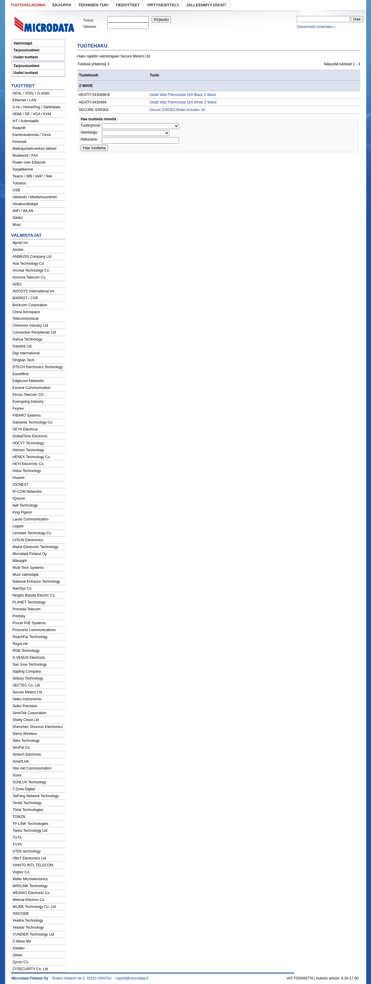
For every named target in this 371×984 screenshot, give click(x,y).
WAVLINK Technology (30, 886)
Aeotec (18, 250)
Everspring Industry (28, 401)
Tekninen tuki (93, 5)
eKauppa (62, 5)
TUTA (17, 837)
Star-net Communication (32, 768)
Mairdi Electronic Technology (36, 547)
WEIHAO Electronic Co (31, 893)
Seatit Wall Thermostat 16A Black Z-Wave (183, 95)
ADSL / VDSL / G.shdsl (31, 93)
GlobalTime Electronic (30, 436)
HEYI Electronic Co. (29, 464)
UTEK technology (27, 851)
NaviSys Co (22, 588)
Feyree (18, 408)
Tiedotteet (128, 5)
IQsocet (19, 498)
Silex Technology (26, 741)
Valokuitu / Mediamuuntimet (35, 197)
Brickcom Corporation (30, 305)
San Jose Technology (30, 664)
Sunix (17, 775)
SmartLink (21, 761)
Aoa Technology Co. (29, 263)
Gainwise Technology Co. (33, 422)
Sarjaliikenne (23, 169)
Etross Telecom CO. (29, 395)
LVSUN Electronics (28, 540)
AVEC (17, 284)
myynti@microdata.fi (132, 978)
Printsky (19, 616)
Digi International (26, 353)
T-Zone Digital (24, 789)
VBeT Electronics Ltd (29, 858)
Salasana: (90, 26)
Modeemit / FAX (25, 155)
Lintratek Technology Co (32, 533)
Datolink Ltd (22, 346)
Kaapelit (19, 128)
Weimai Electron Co (29, 900)
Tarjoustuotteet (26, 50)
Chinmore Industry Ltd (30, 325)
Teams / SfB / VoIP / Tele (32, 176)
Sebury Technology (28, 678)
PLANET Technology (29, 602)
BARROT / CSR (25, 298)
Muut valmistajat (26, 574)
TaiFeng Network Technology (36, 796)
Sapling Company (27, 671)
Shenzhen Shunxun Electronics (38, 727)
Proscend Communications (34, 630)
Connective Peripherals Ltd (34, 332)
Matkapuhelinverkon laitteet (35, 149)
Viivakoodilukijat (25, 204)
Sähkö (18, 218)
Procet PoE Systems (29, 623)
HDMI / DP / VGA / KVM (32, 114)
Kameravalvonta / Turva (32, 135)
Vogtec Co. (21, 872)
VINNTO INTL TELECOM (33, 865)
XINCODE (21, 914)
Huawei (19, 478)
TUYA (17, 844)
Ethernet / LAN (24, 100)
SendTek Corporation (30, 713)
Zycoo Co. (21, 962)
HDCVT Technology (28, 443)
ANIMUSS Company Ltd (32, 256)
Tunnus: (88, 20)
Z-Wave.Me (22, 941)
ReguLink (20, 644)
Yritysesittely (163, 5)
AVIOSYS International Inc (34, 291)
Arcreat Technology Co (31, 270)
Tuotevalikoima (28, 5)
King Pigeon (22, 512)
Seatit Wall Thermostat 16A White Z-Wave (183, 102)
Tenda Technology (27, 803)
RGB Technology (26, 651)
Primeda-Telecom (27, 609)
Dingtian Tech (24, 360)
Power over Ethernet (29, 162)
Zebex (18, 955)
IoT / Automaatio (26, 121)
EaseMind (21, 374)
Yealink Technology (28, 920)
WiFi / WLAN (23, 211)
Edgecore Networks (28, 381)
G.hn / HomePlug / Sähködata (36, 107)
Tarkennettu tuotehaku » (316, 27)
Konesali (19, 142)
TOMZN (19, 817)
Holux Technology (27, 471)
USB (16, 190)
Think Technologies (28, 810)
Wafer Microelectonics (30, 879)
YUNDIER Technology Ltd (33, 934)
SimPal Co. (22, 747)
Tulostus (19, 183)
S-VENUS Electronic (29, 657)
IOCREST (21, 485)
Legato (18, 526)
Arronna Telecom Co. (30, 277)
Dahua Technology (27, 339)
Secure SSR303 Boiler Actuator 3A (178, 110)
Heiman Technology (28, 450)
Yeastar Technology (28, 927)
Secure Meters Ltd (27, 692)
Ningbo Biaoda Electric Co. (34, 595)
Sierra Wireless (25, 734)
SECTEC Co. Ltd (26, 685)
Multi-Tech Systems (28, 568)
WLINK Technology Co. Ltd (34, 907)
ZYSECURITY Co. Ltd (30, 969)
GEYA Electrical (25, 429)
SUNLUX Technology (30, 782)
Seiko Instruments (27, 699)
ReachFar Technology (30, 637)
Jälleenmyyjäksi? (206, 5)
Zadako (19, 948)
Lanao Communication (31, 519)
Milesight (20, 561)
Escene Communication (32, 388)
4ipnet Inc (20, 243)
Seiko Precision (25, 706)
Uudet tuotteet (26, 57)
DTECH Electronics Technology (38, 367)
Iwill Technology (25, 505)
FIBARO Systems (27, 415)
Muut (17, 225)
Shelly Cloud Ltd (26, 720)
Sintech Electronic (27, 754)
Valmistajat (23, 43)
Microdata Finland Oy (30, 554)
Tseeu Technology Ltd (30, 830)
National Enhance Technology (36, 581)
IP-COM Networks (27, 491)
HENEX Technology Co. (32, 457)
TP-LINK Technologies (30, 824)
